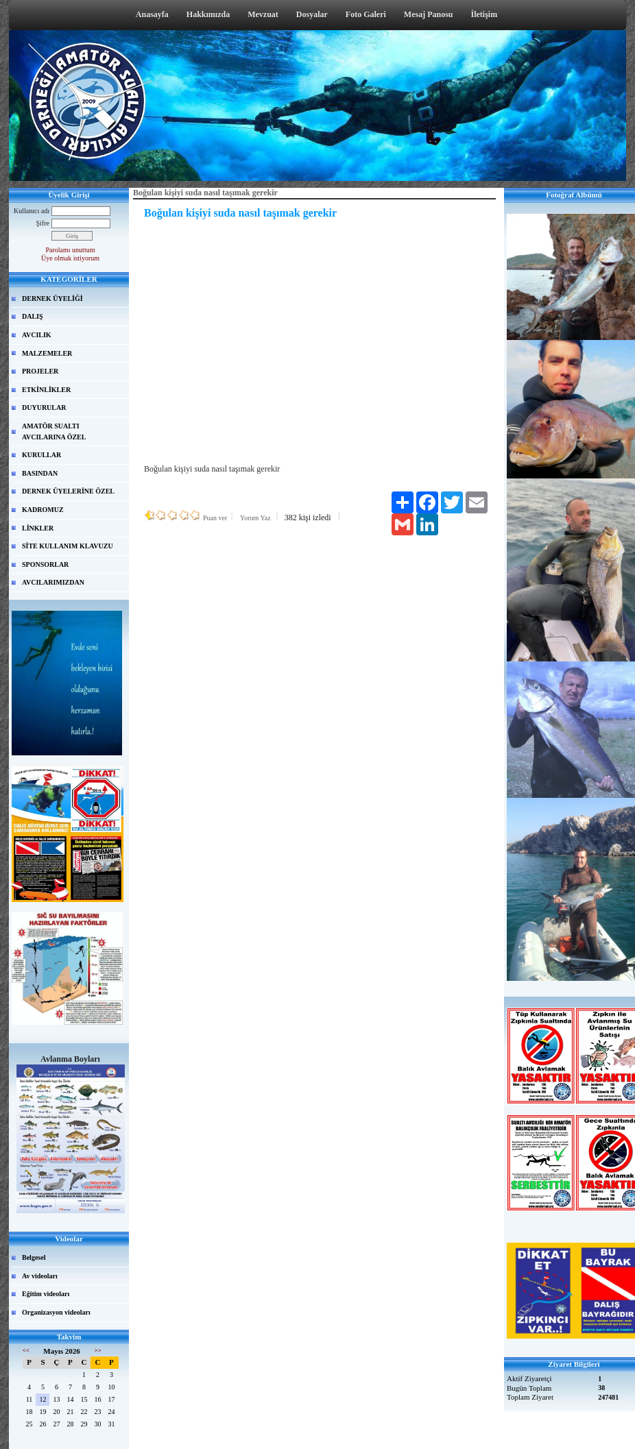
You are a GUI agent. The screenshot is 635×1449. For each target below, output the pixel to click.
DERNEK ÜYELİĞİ (52, 298)
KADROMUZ (43, 509)
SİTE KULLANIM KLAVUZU (67, 546)
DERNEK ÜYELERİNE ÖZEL (68, 491)
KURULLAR (41, 455)
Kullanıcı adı (31, 211)
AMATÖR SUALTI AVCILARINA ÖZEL (54, 431)
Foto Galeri (366, 14)
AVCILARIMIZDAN (53, 582)
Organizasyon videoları (56, 1312)
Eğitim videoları (45, 1294)
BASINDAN (40, 473)
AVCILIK (36, 335)
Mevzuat (263, 14)
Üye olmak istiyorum (70, 258)
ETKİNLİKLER (46, 389)
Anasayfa (152, 14)
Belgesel (33, 1257)
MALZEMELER (47, 353)
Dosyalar (312, 14)
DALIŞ (32, 316)
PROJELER (40, 371)
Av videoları (40, 1276)
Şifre (42, 223)
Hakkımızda (208, 14)
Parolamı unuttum (70, 250)
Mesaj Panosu (428, 14)
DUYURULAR (44, 407)
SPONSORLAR (45, 564)
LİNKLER (37, 528)
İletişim (484, 14)
